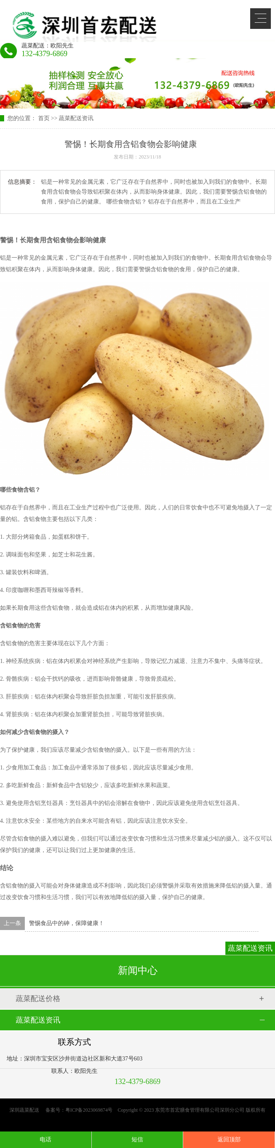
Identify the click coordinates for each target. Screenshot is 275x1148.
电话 (45, 1139)
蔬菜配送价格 (38, 998)
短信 (137, 1139)
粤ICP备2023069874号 (89, 1110)
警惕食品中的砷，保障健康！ (66, 923)
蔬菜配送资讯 (76, 118)
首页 (44, 118)
